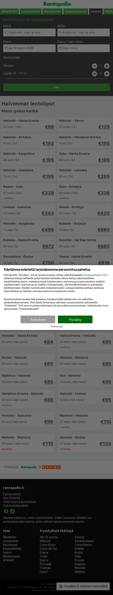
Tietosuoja (56, 326)
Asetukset (38, 319)
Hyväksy (75, 319)
